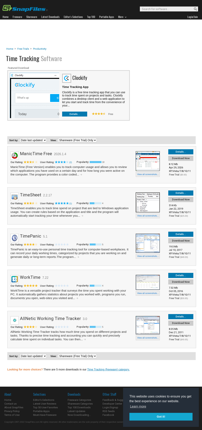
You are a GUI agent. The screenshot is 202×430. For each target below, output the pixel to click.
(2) (70, 162)
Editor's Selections (43, 399)
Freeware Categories (79, 399)
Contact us (10, 403)
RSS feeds (109, 411)
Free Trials (23, 48)
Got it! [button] (161, 416)
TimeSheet (30, 194)
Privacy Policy (12, 411)
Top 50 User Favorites (45, 407)
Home (9, 48)
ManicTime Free (36, 153)
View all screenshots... (148, 174)
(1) (70, 203)
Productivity (39, 48)
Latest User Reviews (44, 403)
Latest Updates (76, 411)
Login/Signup (110, 407)
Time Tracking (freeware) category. (108, 369)
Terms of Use (12, 414)
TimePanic (30, 236)
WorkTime (30, 277)
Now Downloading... (79, 414)
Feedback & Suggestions (117, 399)
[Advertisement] (101, 33)
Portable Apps (41, 411)
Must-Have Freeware (44, 414)
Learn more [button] (138, 406)
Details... (74, 114)
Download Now (181, 158)
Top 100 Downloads (79, 407)
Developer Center (112, 403)
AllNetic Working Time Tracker (50, 318)
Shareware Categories (80, 403)
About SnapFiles (13, 407)
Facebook (108, 414)
